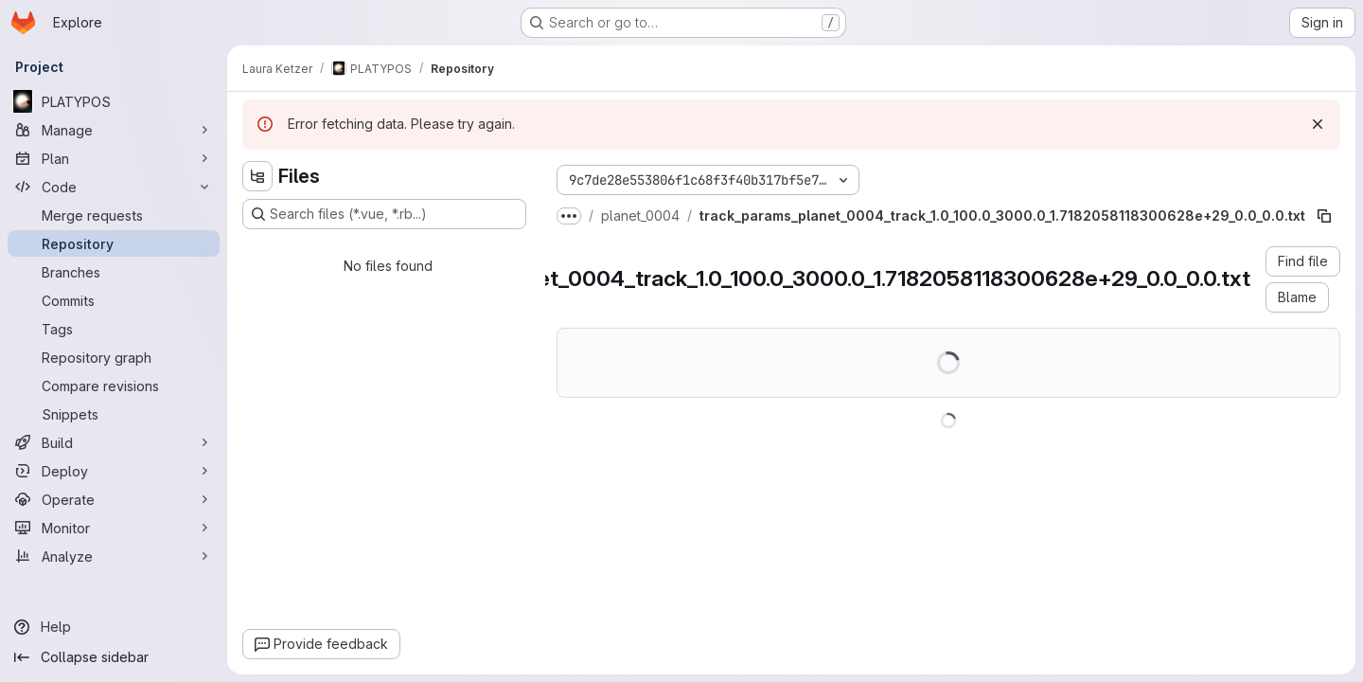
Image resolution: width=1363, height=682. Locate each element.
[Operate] (114, 499)
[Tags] (114, 328)
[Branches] (114, 272)
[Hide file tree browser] (257, 176)
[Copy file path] (1324, 216)
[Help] (114, 627)
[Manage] (114, 130)
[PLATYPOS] (114, 101)
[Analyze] (114, 556)
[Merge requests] (114, 215)
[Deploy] (114, 471)
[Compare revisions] (114, 385)
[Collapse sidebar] (114, 657)
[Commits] (114, 300)
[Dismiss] (1317, 124)
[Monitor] (114, 527)
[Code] (114, 186)
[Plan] (114, 158)
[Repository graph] (114, 357)
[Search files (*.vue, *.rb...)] (384, 214)
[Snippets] (114, 414)
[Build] (114, 442)
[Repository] (114, 243)
